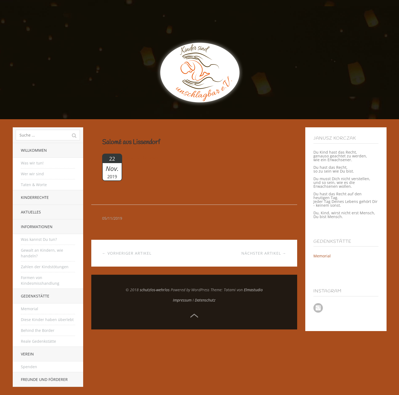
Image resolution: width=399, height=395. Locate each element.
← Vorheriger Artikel (126, 253)
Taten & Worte (34, 184)
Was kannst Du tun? (39, 239)
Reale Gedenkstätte (38, 341)
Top (194, 315)
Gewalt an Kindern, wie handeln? (42, 253)
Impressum (182, 300)
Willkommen (34, 150)
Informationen (37, 226)
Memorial (29, 308)
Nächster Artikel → (263, 253)
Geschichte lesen (142, 157)
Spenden (29, 366)
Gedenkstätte (35, 296)
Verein (27, 354)
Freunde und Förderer (44, 379)
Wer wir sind (32, 173)
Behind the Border (37, 330)
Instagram (318, 308)
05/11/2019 (112, 218)
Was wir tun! (32, 163)
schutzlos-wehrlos (155, 289)
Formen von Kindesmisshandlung (40, 280)
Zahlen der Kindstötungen (45, 266)
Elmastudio (253, 289)
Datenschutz (205, 300)
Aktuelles (31, 212)
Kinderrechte (35, 197)
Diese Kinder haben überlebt (47, 319)
